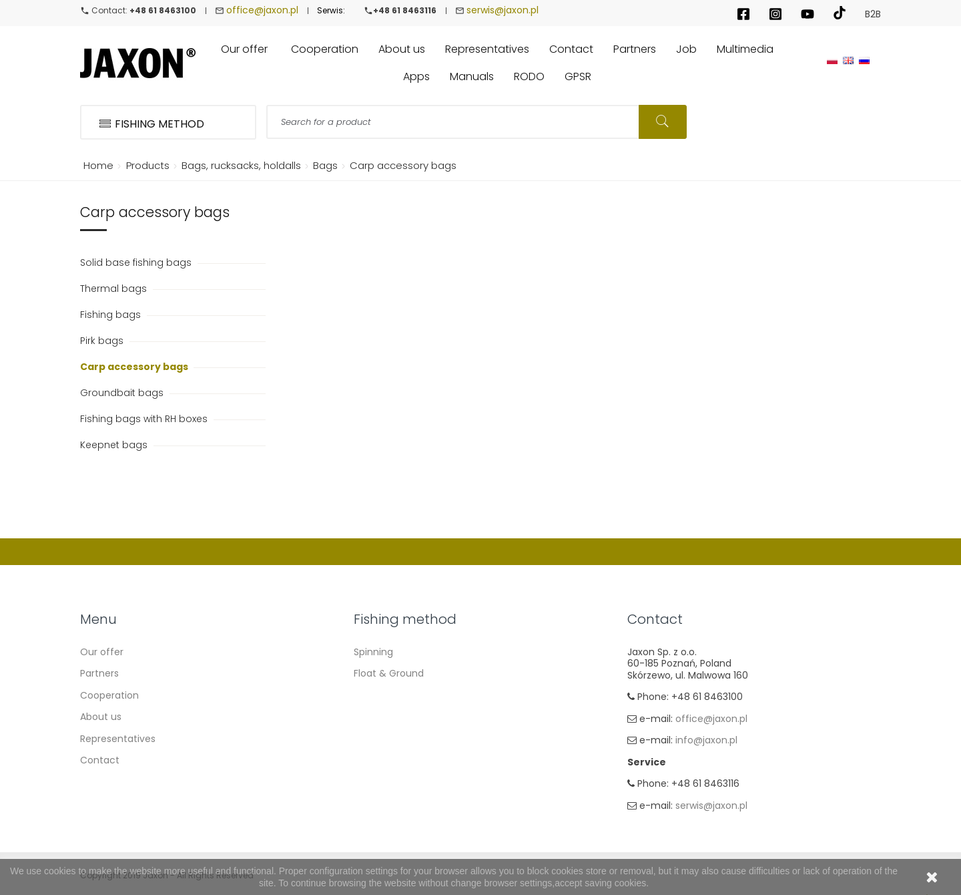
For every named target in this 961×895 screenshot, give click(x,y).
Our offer (101, 652)
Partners (99, 673)
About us (100, 716)
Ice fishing (377, 782)
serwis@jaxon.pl (502, 10)
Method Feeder (389, 716)
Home (96, 165)
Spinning (373, 652)
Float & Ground (389, 673)
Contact (99, 760)
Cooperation (109, 695)
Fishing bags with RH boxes (145, 418)
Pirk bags (103, 340)
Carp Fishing (382, 695)
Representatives (117, 738)
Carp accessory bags (135, 366)
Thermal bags (114, 288)
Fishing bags (111, 314)
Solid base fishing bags (137, 262)
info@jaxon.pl (706, 740)
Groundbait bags (123, 392)
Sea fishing (379, 738)
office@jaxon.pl (262, 10)
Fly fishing (376, 760)
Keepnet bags (115, 445)
